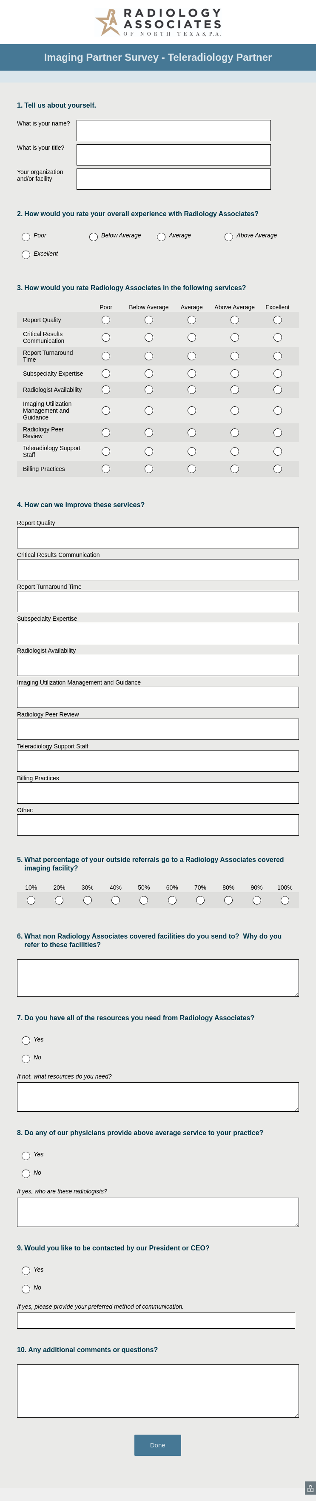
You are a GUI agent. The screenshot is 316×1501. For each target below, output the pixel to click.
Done (158, 1445)
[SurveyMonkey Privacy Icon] (310, 1488)
